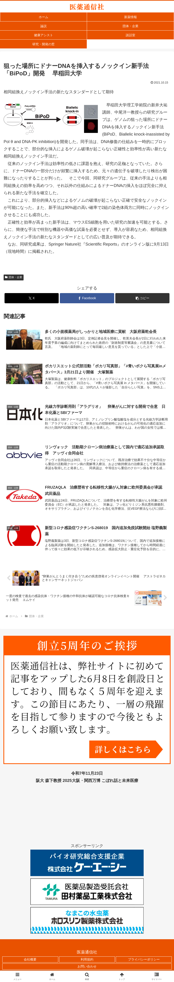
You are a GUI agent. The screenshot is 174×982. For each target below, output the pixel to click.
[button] (142, 298)
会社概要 (30, 960)
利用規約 (87, 960)
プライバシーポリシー (144, 960)
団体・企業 (13, 277)
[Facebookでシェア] (87, 298)
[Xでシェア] (32, 298)
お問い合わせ (87, 967)
